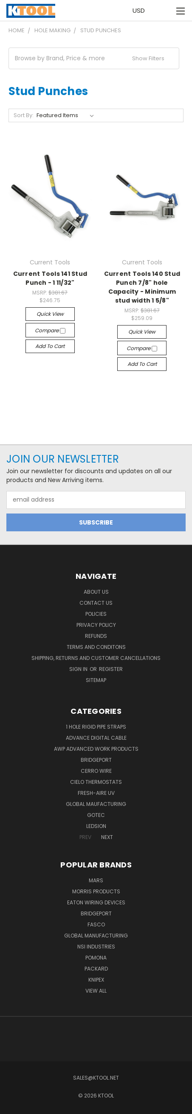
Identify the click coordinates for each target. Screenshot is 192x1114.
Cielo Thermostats (96, 782)
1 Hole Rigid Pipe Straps (96, 726)
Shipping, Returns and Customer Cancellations (96, 658)
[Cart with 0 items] (162, 10)
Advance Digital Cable (96, 737)
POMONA (96, 957)
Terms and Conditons (96, 647)
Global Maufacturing (96, 804)
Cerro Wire (96, 770)
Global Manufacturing (96, 935)
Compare (50, 330)
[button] (93, 58)
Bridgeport (96, 759)
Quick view (50, 313)
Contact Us (96, 602)
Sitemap (96, 680)
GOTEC (96, 815)
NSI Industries (96, 946)
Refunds (96, 636)
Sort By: (24, 115)
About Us (96, 591)
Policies (96, 613)
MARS (96, 880)
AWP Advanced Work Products (96, 748)
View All (96, 990)
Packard (96, 968)
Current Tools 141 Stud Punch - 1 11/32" (50, 278)
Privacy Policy (96, 625)
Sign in (79, 669)
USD (141, 10)
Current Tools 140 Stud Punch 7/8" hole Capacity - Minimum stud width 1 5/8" (142, 287)
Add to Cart (50, 346)
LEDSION (96, 826)
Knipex (96, 979)
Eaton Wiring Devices (96, 902)
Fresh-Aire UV (96, 793)
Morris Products (96, 891)
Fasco (96, 924)
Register (111, 669)
